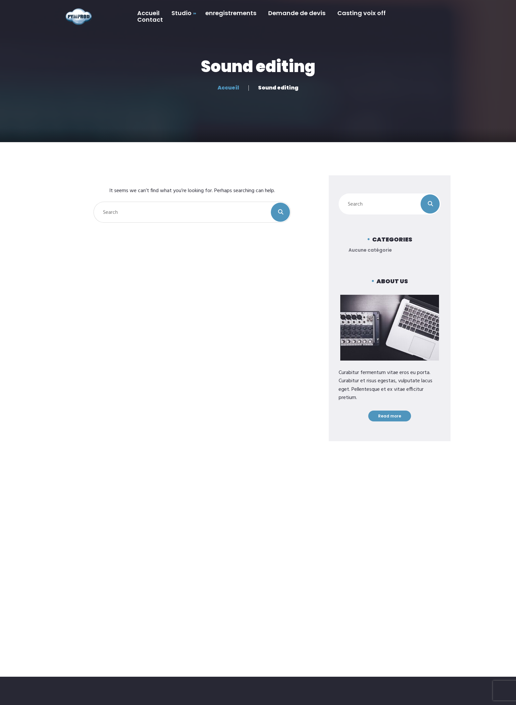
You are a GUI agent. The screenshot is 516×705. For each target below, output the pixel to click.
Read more (389, 416)
